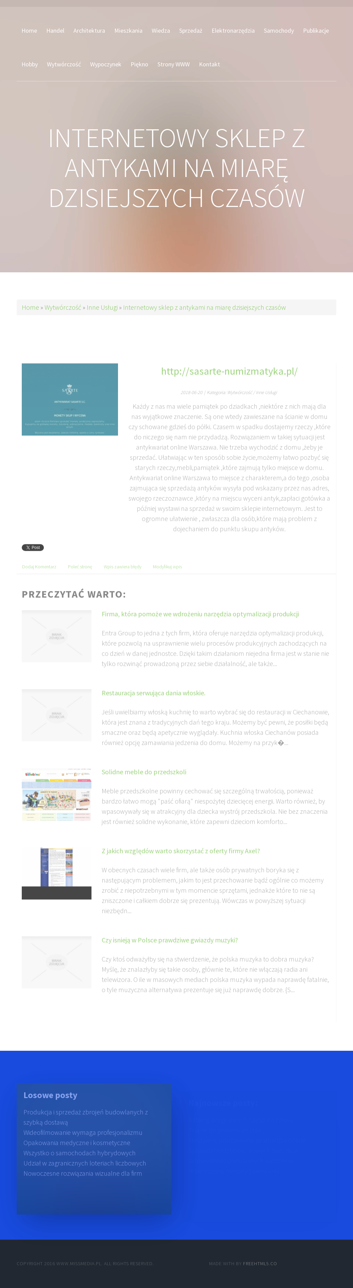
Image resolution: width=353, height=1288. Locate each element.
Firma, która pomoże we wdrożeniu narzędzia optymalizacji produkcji (200, 625)
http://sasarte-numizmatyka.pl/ (229, 382)
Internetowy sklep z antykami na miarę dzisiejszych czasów (204, 307)
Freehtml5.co (260, 1263)
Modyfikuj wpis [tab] (167, 578)
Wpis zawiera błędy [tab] (122, 578)
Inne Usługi (102, 307)
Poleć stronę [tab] (80, 578)
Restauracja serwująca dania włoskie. (153, 704)
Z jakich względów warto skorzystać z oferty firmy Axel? (181, 862)
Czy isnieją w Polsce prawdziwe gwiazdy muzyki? (170, 951)
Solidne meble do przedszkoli (144, 783)
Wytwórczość (63, 307)
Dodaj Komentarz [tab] (39, 578)
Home (30, 307)
